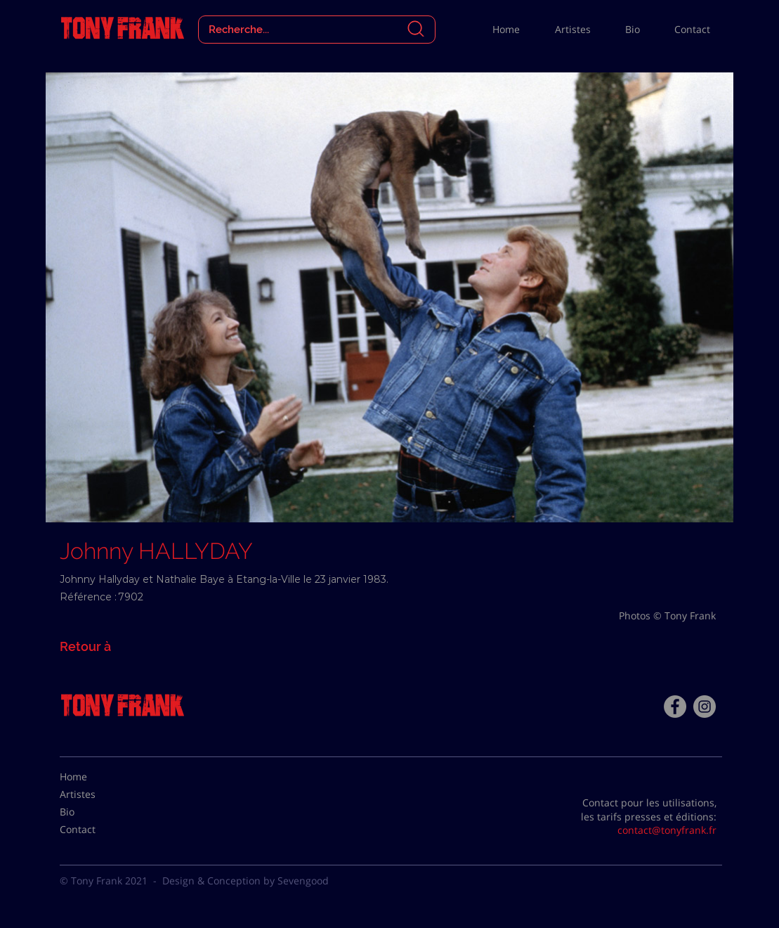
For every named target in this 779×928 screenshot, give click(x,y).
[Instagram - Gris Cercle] (704, 706)
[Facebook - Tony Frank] (675, 706)
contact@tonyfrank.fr (666, 830)
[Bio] (95, 812)
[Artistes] (95, 794)
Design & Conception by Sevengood (245, 880)
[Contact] (95, 829)
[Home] (95, 777)
